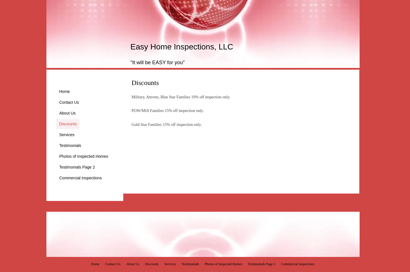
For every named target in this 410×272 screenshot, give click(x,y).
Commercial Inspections (80, 178)
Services (67, 134)
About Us (67, 113)
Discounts (68, 124)
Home (64, 91)
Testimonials (70, 145)
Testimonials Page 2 (77, 167)
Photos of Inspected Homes (83, 156)
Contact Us (69, 102)
